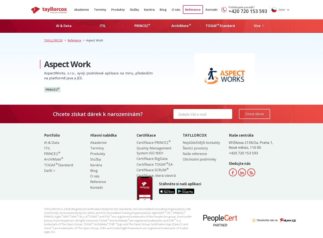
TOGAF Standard (58, 165)
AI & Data (51, 142)
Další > (49, 170)
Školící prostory (195, 148)
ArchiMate (53, 159)
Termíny (100, 9)
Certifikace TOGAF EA (155, 164)
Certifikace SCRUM (152, 170)
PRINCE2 (52, 89)
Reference (193, 9)
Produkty (118, 9)
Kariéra (149, 9)
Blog (163, 9)
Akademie (81, 9)
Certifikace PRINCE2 (153, 142)
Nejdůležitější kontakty (201, 142)
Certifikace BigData (152, 158)
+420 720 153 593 (248, 11)
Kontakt (212, 9)
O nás (176, 9)
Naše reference (195, 153)
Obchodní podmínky (199, 159)
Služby (134, 9)
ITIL (47, 148)
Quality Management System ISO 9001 (154, 150)
